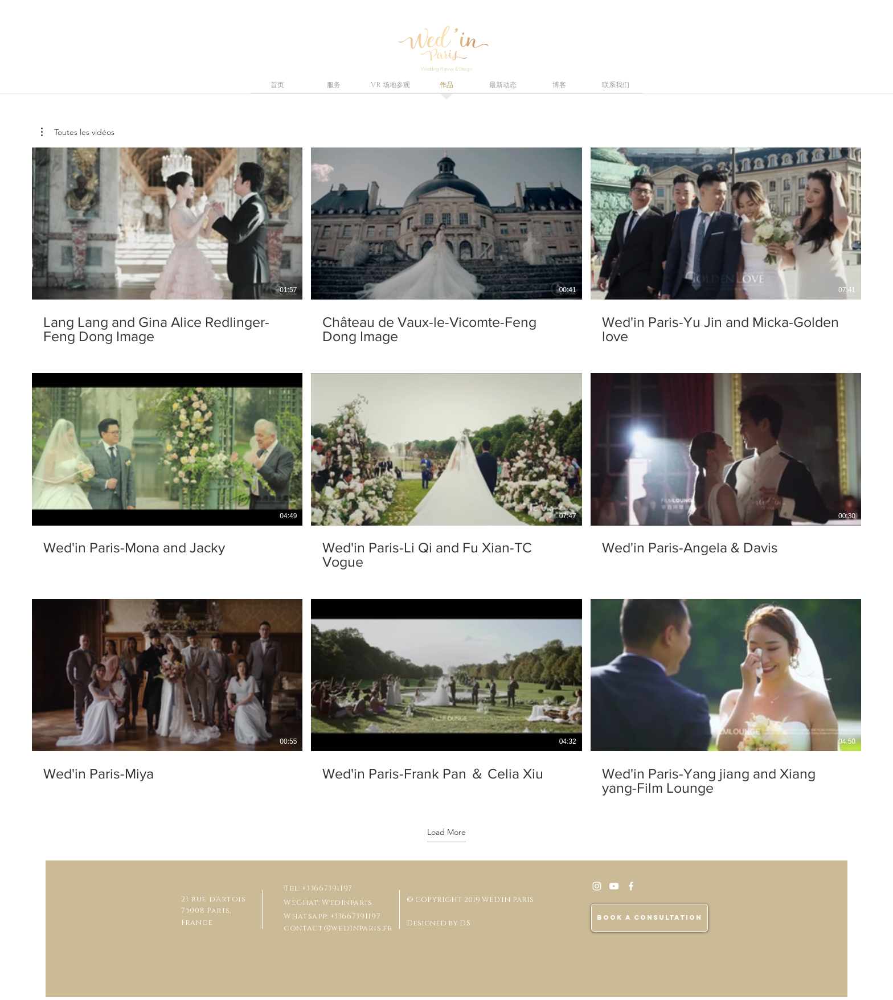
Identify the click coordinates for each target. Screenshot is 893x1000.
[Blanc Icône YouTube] (614, 886)
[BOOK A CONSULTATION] (649, 918)
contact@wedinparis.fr (338, 928)
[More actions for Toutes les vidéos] (77, 132)
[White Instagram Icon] (597, 886)
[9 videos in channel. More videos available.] (446, 471)
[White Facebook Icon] (631, 886)
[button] (77, 132)
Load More (446, 832)
